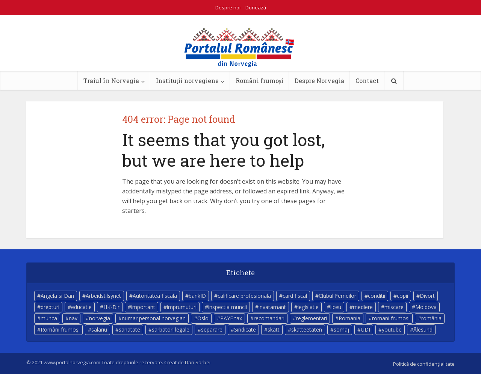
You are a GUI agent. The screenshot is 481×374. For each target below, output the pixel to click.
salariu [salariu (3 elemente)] (99, 329)
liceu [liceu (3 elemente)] (335, 307)
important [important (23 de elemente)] (143, 307)
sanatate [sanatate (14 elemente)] (129, 329)
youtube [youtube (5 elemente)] (392, 329)
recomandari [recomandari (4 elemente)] (269, 318)
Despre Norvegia (319, 80)
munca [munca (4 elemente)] (49, 318)
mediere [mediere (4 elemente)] (363, 307)
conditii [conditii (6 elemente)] (376, 295)
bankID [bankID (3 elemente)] (197, 295)
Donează (255, 7)
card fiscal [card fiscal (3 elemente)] (295, 295)
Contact (367, 80)
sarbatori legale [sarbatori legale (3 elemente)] (170, 329)
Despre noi (227, 7)
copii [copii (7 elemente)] (402, 295)
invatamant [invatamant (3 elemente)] (272, 307)
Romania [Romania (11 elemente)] (349, 318)
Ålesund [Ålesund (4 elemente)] (423, 329)
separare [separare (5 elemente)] (211, 329)
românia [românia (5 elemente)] (431, 318)
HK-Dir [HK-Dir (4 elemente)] (111, 307)
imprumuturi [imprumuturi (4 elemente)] (182, 307)
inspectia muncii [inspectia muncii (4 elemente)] (227, 307)
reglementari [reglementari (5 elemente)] (311, 318)
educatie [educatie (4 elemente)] (81, 307)
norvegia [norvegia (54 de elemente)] (99, 318)
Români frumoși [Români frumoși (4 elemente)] (60, 329)
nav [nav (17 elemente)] (73, 318)
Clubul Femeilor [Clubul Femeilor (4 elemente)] (337, 295)
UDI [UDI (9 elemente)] (365, 329)
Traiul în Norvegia (111, 80)
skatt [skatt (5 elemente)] (274, 329)
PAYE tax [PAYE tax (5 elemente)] (231, 318)
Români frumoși (259, 80)
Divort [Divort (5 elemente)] (427, 295)
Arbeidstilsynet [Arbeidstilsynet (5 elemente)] (103, 295)
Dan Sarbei (197, 362)
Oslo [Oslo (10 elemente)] (203, 318)
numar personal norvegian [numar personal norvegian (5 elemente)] (154, 318)
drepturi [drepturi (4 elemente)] (50, 307)
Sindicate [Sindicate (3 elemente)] (245, 329)
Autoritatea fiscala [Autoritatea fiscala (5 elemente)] (155, 295)
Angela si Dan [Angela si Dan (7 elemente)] (57, 295)
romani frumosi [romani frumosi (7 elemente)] (391, 318)
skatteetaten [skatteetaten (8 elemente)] (306, 329)
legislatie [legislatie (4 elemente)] (308, 307)
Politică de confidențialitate (424, 363)
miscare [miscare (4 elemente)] (394, 307)
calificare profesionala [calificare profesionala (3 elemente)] (244, 295)
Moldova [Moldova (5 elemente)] (426, 307)
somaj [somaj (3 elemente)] (341, 329)
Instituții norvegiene (187, 80)
